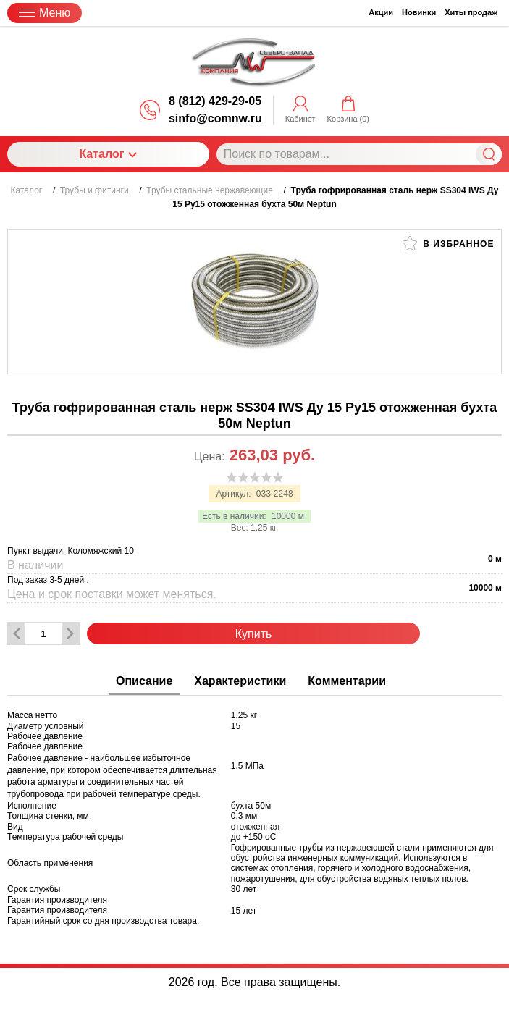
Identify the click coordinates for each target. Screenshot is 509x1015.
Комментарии (347, 681)
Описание (144, 681)
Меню (44, 13)
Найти (488, 154)
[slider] (255, 477)
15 (235, 726)
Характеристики (240, 681)
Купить (253, 634)
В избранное (448, 243)
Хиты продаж (471, 12)
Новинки (419, 12)
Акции (381, 12)
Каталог (108, 154)
